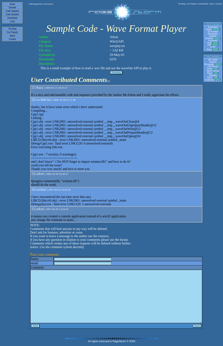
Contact (219, 4)
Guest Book (203, 4)
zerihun (41, 189)
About (211, 4)
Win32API (117, 41)
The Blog (181, 4)
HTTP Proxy (211, 48)
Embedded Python (212, 28)
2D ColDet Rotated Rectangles (211, 62)
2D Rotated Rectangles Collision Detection (211, 35)
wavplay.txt (117, 46)
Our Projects (192, 4)
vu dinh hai (43, 99)
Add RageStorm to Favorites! (41, 4)
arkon (40, 173)
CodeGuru (210, 80)
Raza (39, 87)
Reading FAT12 (212, 76)
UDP (209, 45)
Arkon (114, 37)
